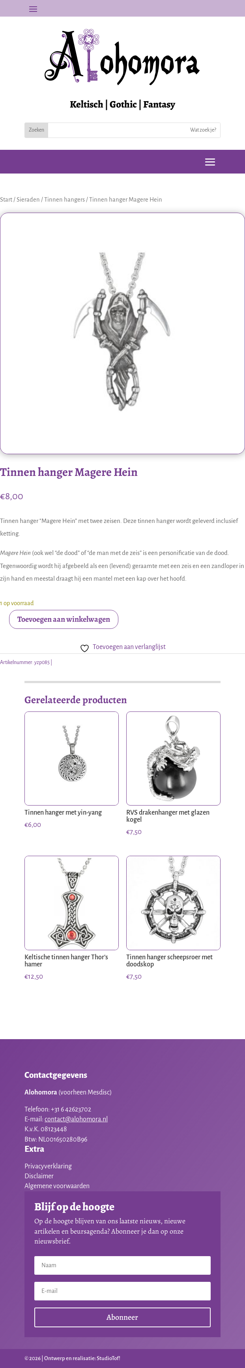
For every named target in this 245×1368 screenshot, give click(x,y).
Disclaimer (39, 1176)
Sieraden (28, 199)
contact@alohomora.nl (76, 1119)
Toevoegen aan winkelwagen (63, 619)
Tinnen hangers (64, 199)
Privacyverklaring (48, 1166)
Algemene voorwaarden (57, 1186)
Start (6, 199)
